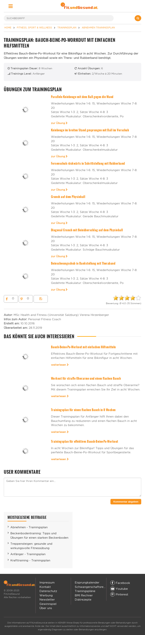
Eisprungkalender (87, 582)
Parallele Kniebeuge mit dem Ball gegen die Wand (82, 96)
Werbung (46, 595)
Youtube (119, 588)
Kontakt (45, 586)
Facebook (120, 582)
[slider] (127, 298)
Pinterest (119, 594)
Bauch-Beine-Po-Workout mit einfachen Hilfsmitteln (83, 347)
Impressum (47, 582)
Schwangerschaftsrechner (93, 586)
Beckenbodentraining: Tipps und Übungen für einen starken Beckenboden (39, 535)
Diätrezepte (83, 599)
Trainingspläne (85, 591)
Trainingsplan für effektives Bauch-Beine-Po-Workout (84, 441)
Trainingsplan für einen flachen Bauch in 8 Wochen (83, 409)
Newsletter (47, 599)
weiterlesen (60, 364)
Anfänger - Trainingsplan (28, 554)
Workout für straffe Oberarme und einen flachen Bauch (86, 378)
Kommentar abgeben (125, 501)
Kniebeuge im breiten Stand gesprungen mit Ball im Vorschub (90, 130)
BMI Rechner (84, 595)
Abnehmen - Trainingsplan (29, 527)
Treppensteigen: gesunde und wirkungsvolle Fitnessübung (31, 546)
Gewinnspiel (47, 603)
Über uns (45, 608)
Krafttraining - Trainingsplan (30, 560)
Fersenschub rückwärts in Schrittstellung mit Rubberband (88, 163)
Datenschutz (48, 591)
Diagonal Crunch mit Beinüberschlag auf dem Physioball (87, 230)
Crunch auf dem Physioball (68, 196)
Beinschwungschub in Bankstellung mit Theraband (83, 263)
